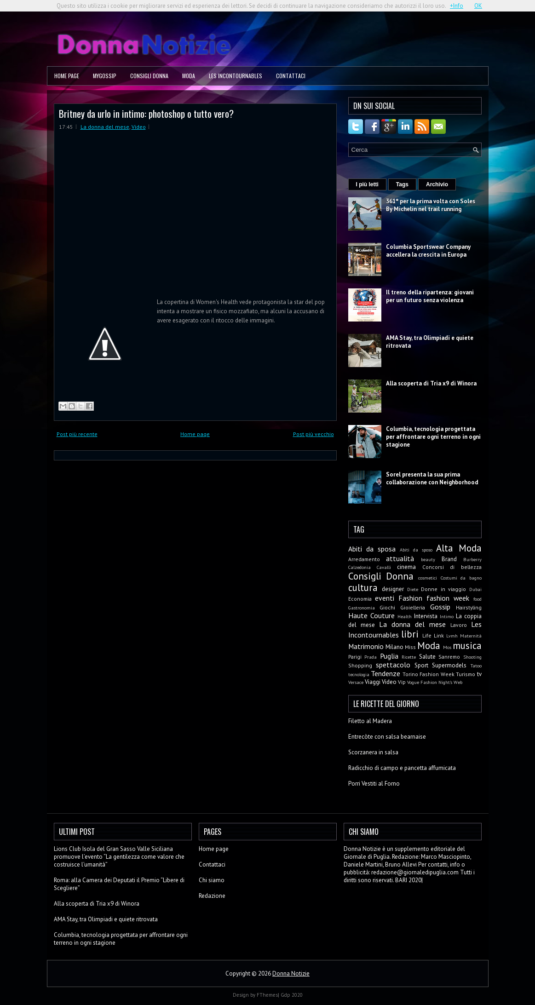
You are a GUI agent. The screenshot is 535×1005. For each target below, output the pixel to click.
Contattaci (290, 76)
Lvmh (452, 635)
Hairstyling (469, 607)
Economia (360, 598)
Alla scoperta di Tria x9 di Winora (431, 383)
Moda (188, 76)
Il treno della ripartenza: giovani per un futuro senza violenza (430, 296)
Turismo (465, 674)
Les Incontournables (235, 76)
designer (393, 589)
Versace (355, 682)
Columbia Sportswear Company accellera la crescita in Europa (428, 250)
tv (479, 674)
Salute (427, 656)
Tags (402, 184)
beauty (428, 559)
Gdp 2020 (292, 995)
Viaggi (372, 682)
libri (410, 634)
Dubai (475, 589)
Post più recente (77, 434)
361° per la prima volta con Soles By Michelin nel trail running (430, 205)
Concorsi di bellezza (452, 566)
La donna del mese (105, 126)
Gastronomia (361, 607)
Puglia (389, 655)
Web (458, 682)
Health (404, 616)
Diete (412, 589)
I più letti (367, 184)
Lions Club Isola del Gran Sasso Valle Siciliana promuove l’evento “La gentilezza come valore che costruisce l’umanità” (119, 856)
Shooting (472, 657)
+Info (456, 6)
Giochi (387, 607)
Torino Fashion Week (428, 674)
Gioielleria (412, 607)
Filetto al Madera (370, 721)
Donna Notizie (291, 973)
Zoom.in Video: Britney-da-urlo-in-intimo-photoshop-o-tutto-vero (169, 217)
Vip (402, 681)
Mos (447, 647)
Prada (370, 657)
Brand (449, 559)
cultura (363, 587)
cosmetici (427, 577)
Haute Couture (371, 615)
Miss (410, 646)
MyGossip (104, 76)
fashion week (447, 598)
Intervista (425, 616)
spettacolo (393, 664)
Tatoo (476, 665)
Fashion (410, 598)
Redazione (212, 896)
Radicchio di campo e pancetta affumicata (402, 768)
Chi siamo (211, 880)
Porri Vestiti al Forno (374, 783)
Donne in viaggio (443, 589)
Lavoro (458, 624)
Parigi (355, 656)
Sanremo (449, 656)
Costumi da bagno (461, 577)
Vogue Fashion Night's (429, 682)
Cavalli (384, 567)
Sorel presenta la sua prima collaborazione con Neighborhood (432, 478)
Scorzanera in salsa (373, 752)
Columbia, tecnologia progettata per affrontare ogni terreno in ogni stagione (433, 436)
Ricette (409, 657)
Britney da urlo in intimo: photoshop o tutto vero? (146, 113)
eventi (384, 598)
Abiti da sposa (372, 548)
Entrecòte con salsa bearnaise (387, 737)
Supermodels (449, 665)
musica (467, 645)
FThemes (267, 995)
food (477, 599)
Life (426, 635)
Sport (421, 665)
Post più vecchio (313, 434)
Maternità (471, 635)
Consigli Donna (149, 76)
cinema (406, 567)
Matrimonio (366, 646)
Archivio (437, 184)
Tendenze (385, 673)
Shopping (360, 665)
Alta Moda (458, 548)
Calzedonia (359, 567)
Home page (66, 76)
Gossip (440, 606)
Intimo (447, 616)
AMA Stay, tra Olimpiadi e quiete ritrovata (106, 919)
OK (478, 6)
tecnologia (358, 674)
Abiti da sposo (416, 549)
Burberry (472, 559)
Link (439, 635)
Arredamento (364, 559)
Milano (394, 647)
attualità (400, 558)
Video (139, 126)
